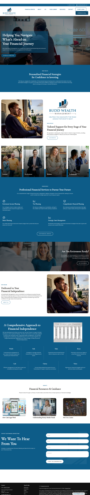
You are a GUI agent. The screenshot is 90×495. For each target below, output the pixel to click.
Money (25, 491)
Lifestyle (25, 492)
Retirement (26, 483)
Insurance (26, 488)
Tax (24, 489)
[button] (29, 5)
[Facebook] (2, 493)
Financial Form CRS (45, 482)
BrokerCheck (67, 484)
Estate (25, 486)
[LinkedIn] (4, 493)
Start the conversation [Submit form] (54, 457)
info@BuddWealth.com (81, 1)
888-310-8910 (71, 1)
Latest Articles (27, 494)
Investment (26, 485)
